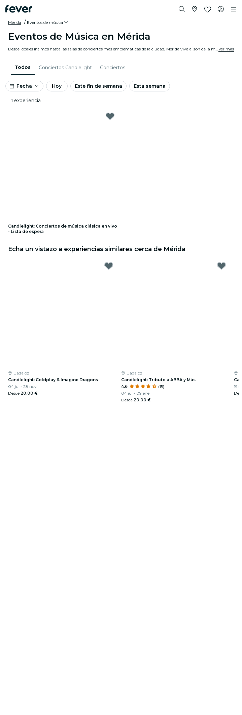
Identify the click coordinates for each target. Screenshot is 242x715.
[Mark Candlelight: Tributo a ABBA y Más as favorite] (221, 266)
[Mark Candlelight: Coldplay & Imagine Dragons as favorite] (108, 266)
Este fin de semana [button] (98, 86)
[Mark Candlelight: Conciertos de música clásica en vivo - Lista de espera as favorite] (110, 116)
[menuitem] (23, 67)
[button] (48, 22)
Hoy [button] (57, 86)
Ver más (226, 48)
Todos (23, 67)
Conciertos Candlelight (65, 68)
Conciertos (112, 68)
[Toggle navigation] (234, 9)
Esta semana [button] (150, 86)
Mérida (14, 22)
